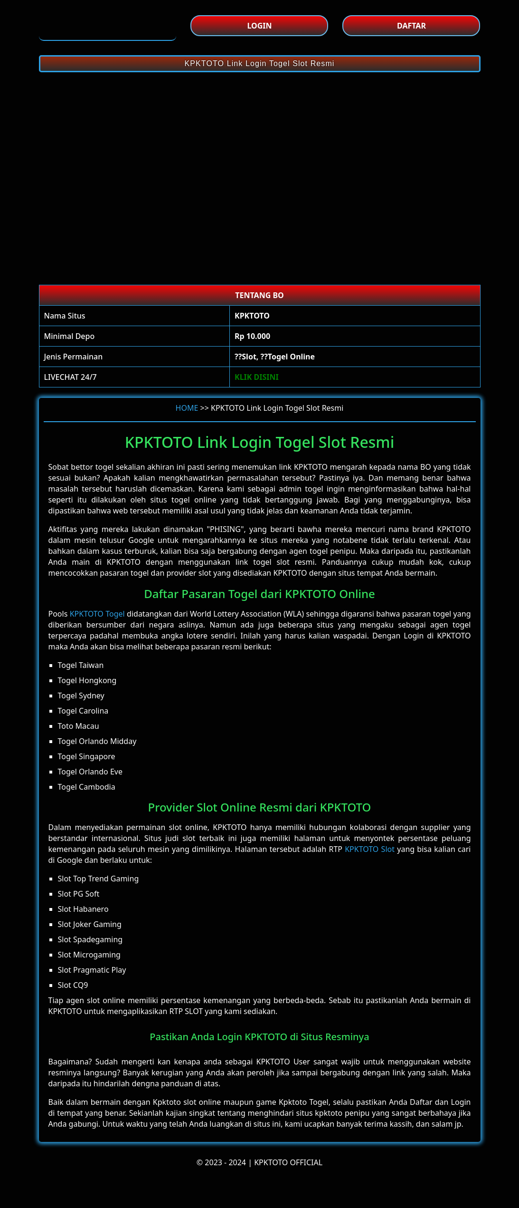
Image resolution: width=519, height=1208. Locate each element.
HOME (187, 408)
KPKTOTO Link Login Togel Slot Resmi (260, 63)
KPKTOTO (311, 467)
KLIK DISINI (257, 377)
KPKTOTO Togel (97, 614)
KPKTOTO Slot (370, 849)
